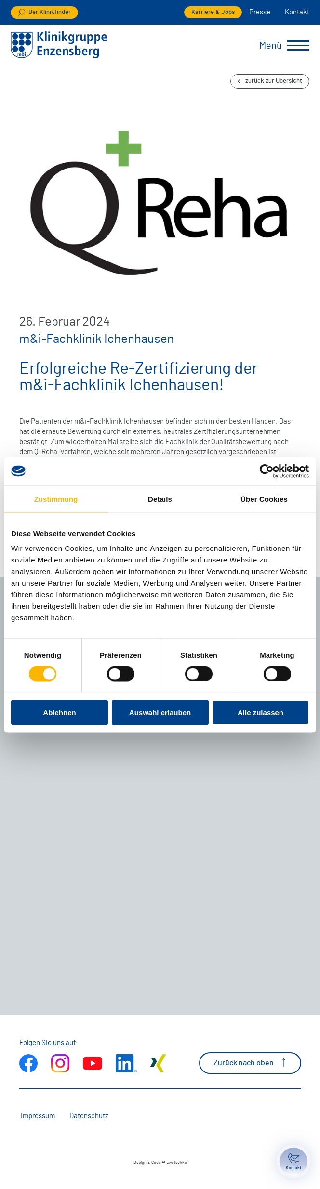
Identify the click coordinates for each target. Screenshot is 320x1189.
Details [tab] (160, 499)
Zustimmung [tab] (56, 499)
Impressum (38, 1116)
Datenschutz (88, 1116)
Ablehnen (59, 712)
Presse (259, 12)
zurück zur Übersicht (270, 81)
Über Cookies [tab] (264, 499)
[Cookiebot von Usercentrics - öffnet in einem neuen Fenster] (267, 471)
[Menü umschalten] (298, 45)
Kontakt (297, 12)
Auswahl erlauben (160, 712)
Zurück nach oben (250, 1062)
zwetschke (177, 1163)
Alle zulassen (260, 712)
